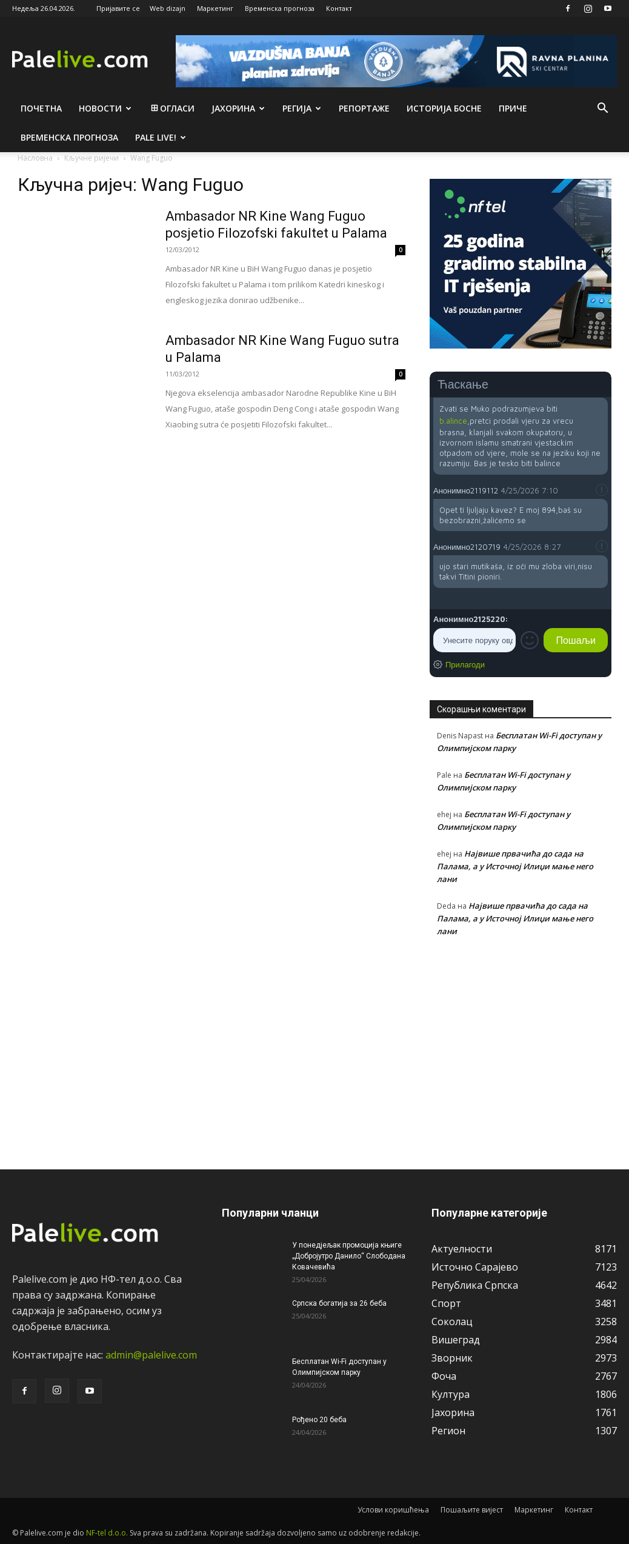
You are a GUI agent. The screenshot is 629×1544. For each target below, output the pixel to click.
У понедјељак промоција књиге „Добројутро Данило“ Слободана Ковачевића (348, 1256)
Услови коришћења (393, 1510)
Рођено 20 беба (319, 1419)
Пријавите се (118, 8)
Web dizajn (167, 8)
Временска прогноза (279, 8)
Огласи (172, 108)
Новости (105, 108)
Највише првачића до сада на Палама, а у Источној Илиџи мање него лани (515, 866)
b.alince (453, 421)
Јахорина (238, 108)
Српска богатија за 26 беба (339, 1303)
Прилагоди (465, 664)
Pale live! (160, 137)
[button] (602, 109)
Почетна (41, 108)
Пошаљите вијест (472, 1510)
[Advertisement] (520, 1046)
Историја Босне (444, 108)
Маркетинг (215, 8)
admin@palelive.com (151, 1355)
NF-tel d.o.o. (107, 1533)
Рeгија (301, 108)
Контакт (339, 8)
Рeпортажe (364, 108)
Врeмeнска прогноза (69, 137)
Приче (513, 108)
